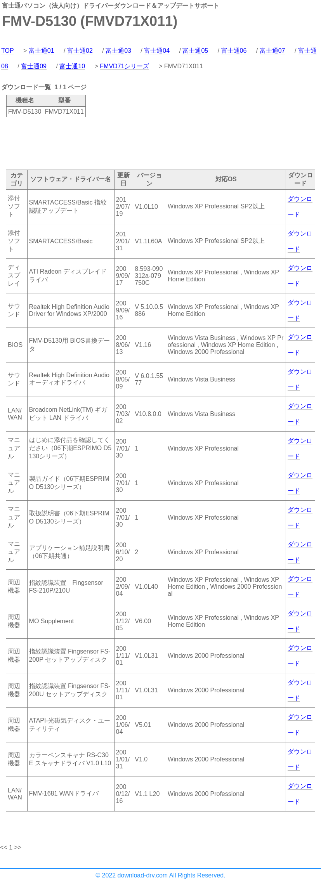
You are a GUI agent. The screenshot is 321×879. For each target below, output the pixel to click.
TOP (7, 50)
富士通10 (72, 66)
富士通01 (41, 50)
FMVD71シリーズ (124, 66)
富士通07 (272, 50)
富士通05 (195, 50)
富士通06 (234, 50)
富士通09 (34, 66)
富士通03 (118, 50)
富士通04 (157, 50)
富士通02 (80, 50)
